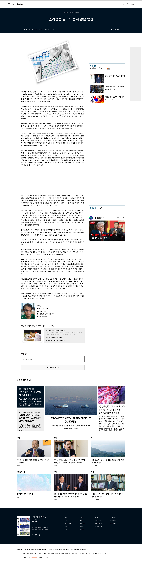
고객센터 (49, 549)
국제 (81, 520)
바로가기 (117, 218)
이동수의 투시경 (97, 68)
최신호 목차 (98, 520)
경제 (81, 517)
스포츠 (67, 527)
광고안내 (113, 524)
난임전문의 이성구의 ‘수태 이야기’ (34, 325)
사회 (66, 520)
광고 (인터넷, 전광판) (35, 549)
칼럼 (66, 530)
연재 (96, 517)
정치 (66, 517)
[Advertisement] (48, 180)
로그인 (132, 4)
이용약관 (55, 549)
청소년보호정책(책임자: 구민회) (79, 549)
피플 (81, 527)
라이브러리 (98, 524)
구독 (52, 326)
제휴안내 (44, 549)
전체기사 (82, 530)
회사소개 (25, 549)
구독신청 (113, 520)
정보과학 (82, 524)
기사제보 (113, 517)
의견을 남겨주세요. (28, 359)
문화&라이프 (69, 524)
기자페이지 (98, 527)
